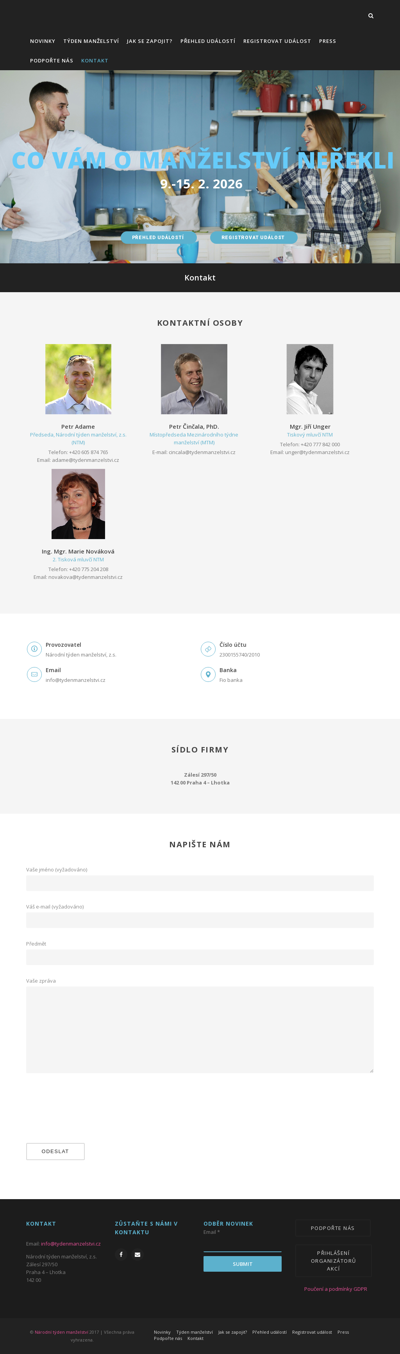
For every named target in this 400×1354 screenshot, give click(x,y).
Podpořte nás (51, 60)
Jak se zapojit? (150, 40)
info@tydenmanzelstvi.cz (71, 1243)
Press (327, 40)
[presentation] (58, 1111)
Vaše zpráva (200, 981)
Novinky (42, 40)
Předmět (200, 944)
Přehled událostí (208, 40)
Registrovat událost (277, 40)
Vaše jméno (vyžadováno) (200, 869)
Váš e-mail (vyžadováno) (200, 906)
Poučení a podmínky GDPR (330, 1288)
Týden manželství (91, 40)
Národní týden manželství (61, 1332)
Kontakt (95, 60)
